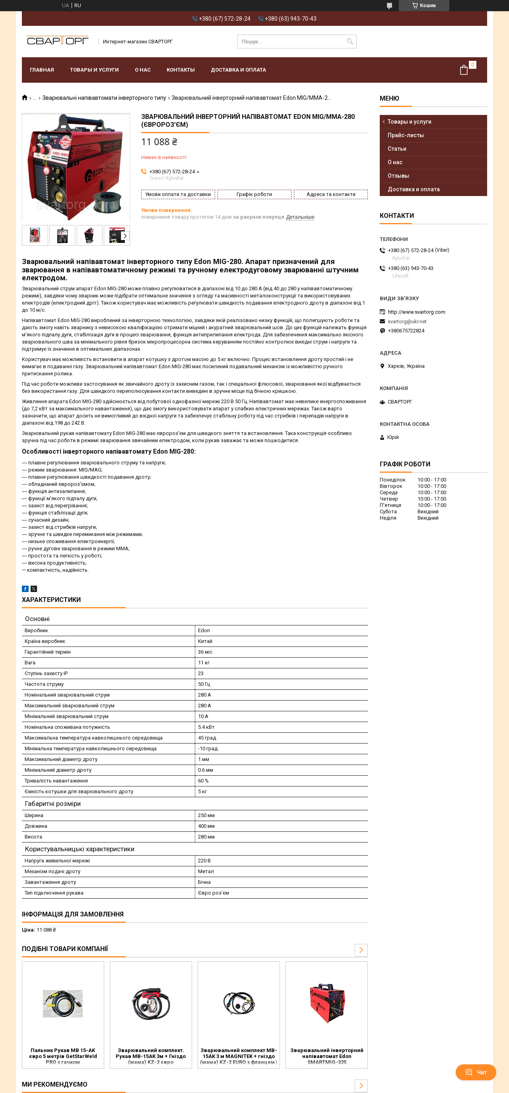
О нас (143, 70)
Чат (476, 1072)
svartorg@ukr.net (407, 321)
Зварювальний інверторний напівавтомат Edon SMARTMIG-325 (326, 1056)
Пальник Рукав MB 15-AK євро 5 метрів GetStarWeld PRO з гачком (63, 1056)
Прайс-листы (406, 135)
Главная (42, 70)
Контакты (181, 70)
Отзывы (398, 176)
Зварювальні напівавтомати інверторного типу (104, 98)
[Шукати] (350, 42)
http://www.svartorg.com (416, 312)
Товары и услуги (94, 70)
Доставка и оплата (238, 70)
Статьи (397, 149)
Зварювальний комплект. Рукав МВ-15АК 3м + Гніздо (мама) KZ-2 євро (151, 1056)
